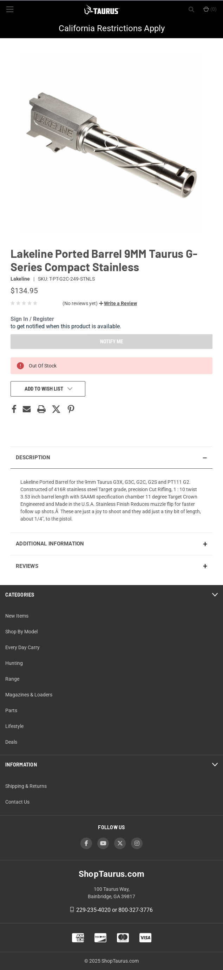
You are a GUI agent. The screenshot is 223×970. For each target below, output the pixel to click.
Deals (11, 742)
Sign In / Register (32, 319)
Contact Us (17, 802)
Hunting (14, 663)
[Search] (191, 9)
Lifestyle (14, 726)
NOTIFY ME (111, 341)
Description (33, 457)
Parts (11, 710)
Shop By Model (21, 631)
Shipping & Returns (26, 786)
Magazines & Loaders (28, 694)
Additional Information (50, 544)
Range (12, 679)
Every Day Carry (22, 647)
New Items (16, 616)
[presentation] (111, 500)
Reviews (27, 566)
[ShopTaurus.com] (102, 9)
